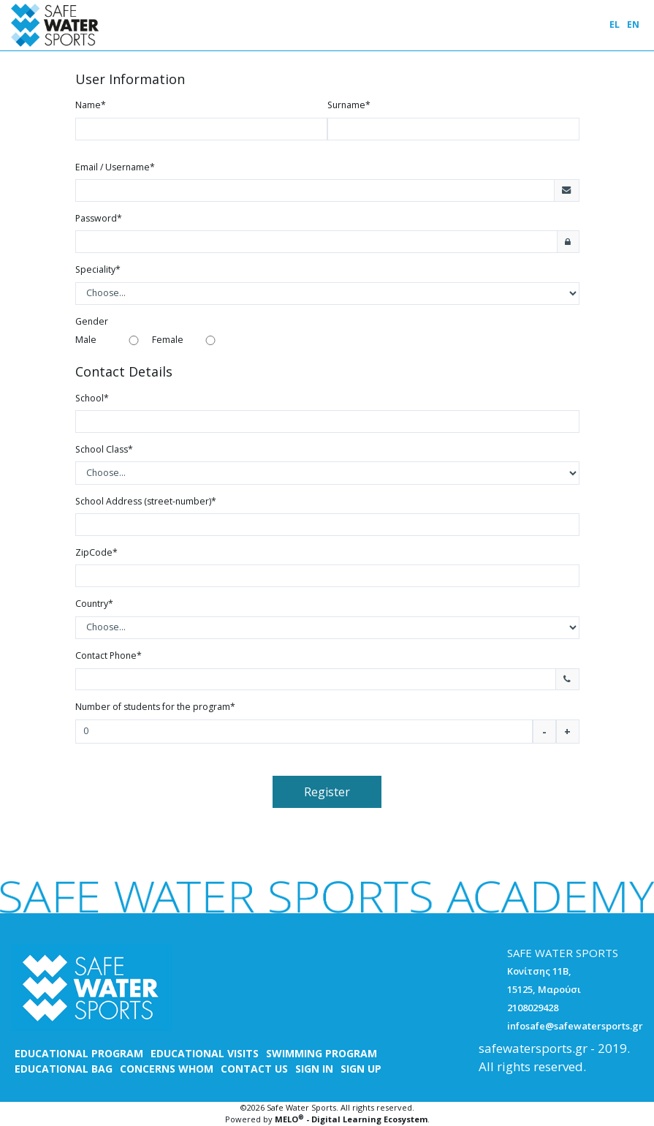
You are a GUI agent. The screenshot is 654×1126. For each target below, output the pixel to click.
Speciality (98, 269)
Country (94, 603)
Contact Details (123, 372)
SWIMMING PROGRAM (321, 1053)
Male (85, 339)
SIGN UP (361, 1069)
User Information (130, 79)
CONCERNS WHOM (166, 1069)
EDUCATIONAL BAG (64, 1069)
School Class (104, 449)
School (92, 398)
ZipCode (96, 552)
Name (90, 105)
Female (167, 339)
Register (327, 792)
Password (98, 218)
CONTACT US (254, 1069)
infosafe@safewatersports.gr (575, 1025)
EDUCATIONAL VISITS (205, 1053)
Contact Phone (108, 655)
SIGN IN (314, 1069)
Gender (91, 321)
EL (614, 24)
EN (633, 24)
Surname (348, 105)
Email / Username (115, 167)
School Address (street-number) (145, 501)
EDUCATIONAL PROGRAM (79, 1053)
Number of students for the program (155, 706)
